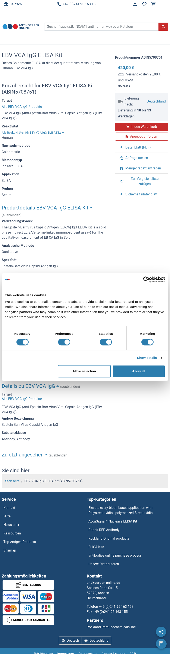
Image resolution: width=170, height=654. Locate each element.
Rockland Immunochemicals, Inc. (111, 627)
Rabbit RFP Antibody (104, 530)
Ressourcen (12, 533)
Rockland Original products (108, 538)
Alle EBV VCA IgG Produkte (22, 107)
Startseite (12, 481)
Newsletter (11, 525)
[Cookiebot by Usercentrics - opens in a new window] (146, 279)
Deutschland (156, 101)
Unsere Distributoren (103, 564)
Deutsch (12, 4)
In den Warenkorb (141, 127)
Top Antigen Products (19, 542)
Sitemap (9, 550)
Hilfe (6, 516)
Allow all (138, 371)
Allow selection (84, 371)
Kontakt (9, 508)
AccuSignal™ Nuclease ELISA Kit (112, 521)
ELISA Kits (96, 547)
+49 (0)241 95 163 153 (77, 4)
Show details (147, 357)
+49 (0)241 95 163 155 (110, 612)
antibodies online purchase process (115, 555)
